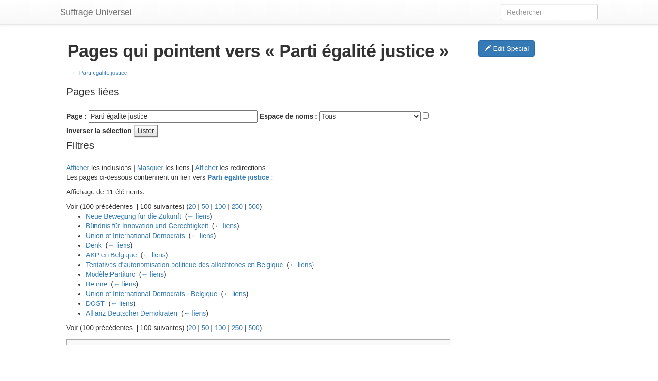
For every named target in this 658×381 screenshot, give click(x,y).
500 (253, 206)
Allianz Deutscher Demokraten (131, 313)
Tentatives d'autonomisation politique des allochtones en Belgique (184, 265)
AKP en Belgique (111, 255)
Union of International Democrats (135, 235)
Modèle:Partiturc (110, 274)
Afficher (77, 168)
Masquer (150, 168)
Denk (94, 245)
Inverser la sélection (99, 131)
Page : (76, 116)
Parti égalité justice (103, 72)
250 (237, 206)
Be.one (96, 284)
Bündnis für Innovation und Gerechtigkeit (147, 226)
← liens (198, 216)
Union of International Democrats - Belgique (152, 294)
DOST (95, 303)
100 (220, 206)
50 (205, 206)
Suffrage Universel (96, 12)
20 (192, 206)
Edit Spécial (507, 48)
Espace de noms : (288, 116)
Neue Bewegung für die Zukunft (133, 216)
